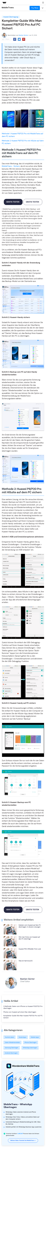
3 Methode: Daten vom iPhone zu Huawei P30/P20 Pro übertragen (23, 1007)
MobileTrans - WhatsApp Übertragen (18, 1106)
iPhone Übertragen (30, 1042)
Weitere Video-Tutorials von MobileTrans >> (23, 1140)
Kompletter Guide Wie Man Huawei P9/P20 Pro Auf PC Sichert (23, 1017)
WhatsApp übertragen (30, 1048)
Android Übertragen (11, 1053)
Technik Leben (9, 1037)
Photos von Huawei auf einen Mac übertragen (19, 1012)
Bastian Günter (23, 35)
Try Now (34, 8)
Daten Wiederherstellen (12, 1042)
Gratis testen (12, 202)
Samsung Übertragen (11, 1048)
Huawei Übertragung (10, 17)
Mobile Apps (35, 1037)
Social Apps (22, 1037)
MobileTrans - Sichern (11, 166)
